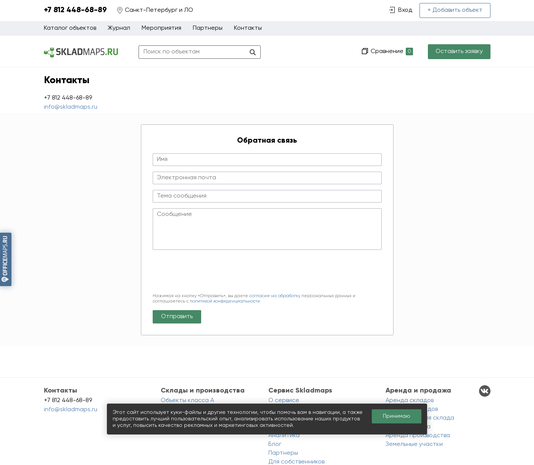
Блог (274, 444)
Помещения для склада (420, 418)
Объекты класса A (187, 400)
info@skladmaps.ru (70, 107)
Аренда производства (418, 436)
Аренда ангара (408, 427)
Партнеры (208, 28)
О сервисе (283, 400)
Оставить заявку (459, 51)
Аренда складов (410, 400)
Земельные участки (414, 444)
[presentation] (211, 273)
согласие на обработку (274, 296)
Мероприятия (161, 28)
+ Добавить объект (455, 10)
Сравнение (391, 51)
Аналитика (284, 436)
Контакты (248, 28)
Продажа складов (412, 409)
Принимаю (396, 416)
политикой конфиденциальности (225, 301)
